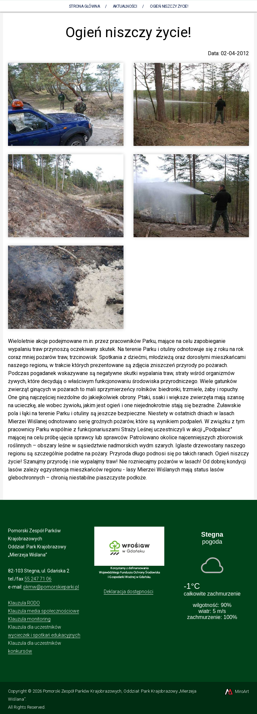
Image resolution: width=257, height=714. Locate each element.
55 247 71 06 (38, 579)
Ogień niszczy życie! (169, 6)
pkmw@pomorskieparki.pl (51, 587)
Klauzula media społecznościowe (43, 611)
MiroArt (236, 691)
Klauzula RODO (24, 603)
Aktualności (125, 6)
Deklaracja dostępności (128, 591)
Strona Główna (84, 6)
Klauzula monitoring (29, 619)
